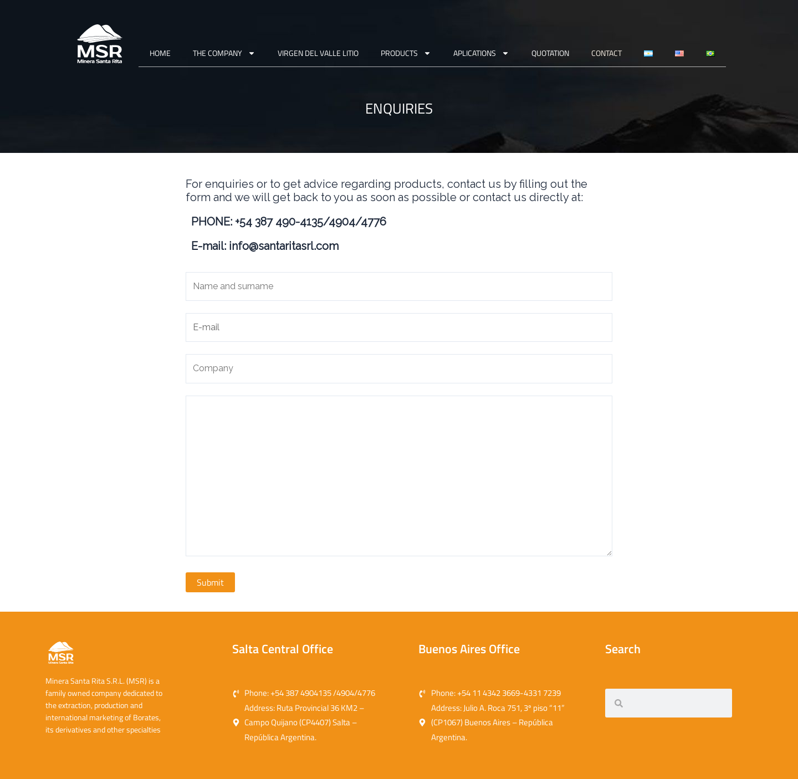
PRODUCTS (406, 53)
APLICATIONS (481, 53)
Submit (210, 582)
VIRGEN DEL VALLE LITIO (318, 53)
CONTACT (606, 53)
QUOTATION (550, 53)
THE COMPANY (224, 53)
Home (160, 53)
